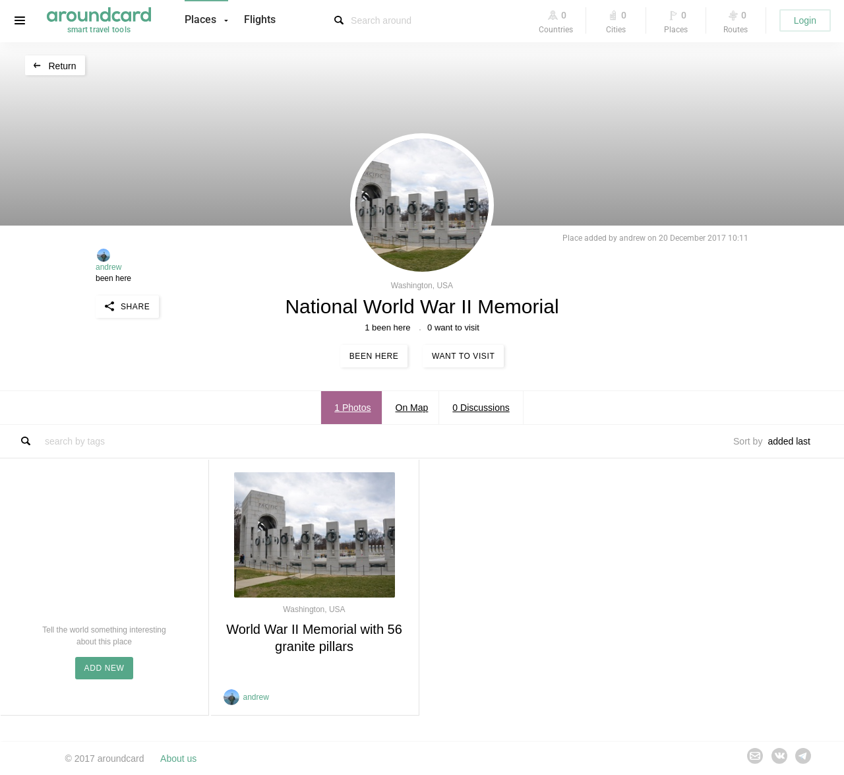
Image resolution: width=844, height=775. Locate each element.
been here (113, 278)
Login (805, 20)
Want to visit (463, 356)
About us (178, 758)
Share (135, 306)
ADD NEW (104, 668)
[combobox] (792, 441)
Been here (374, 356)
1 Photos (352, 407)
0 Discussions (480, 407)
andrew (108, 267)
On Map (412, 407)
